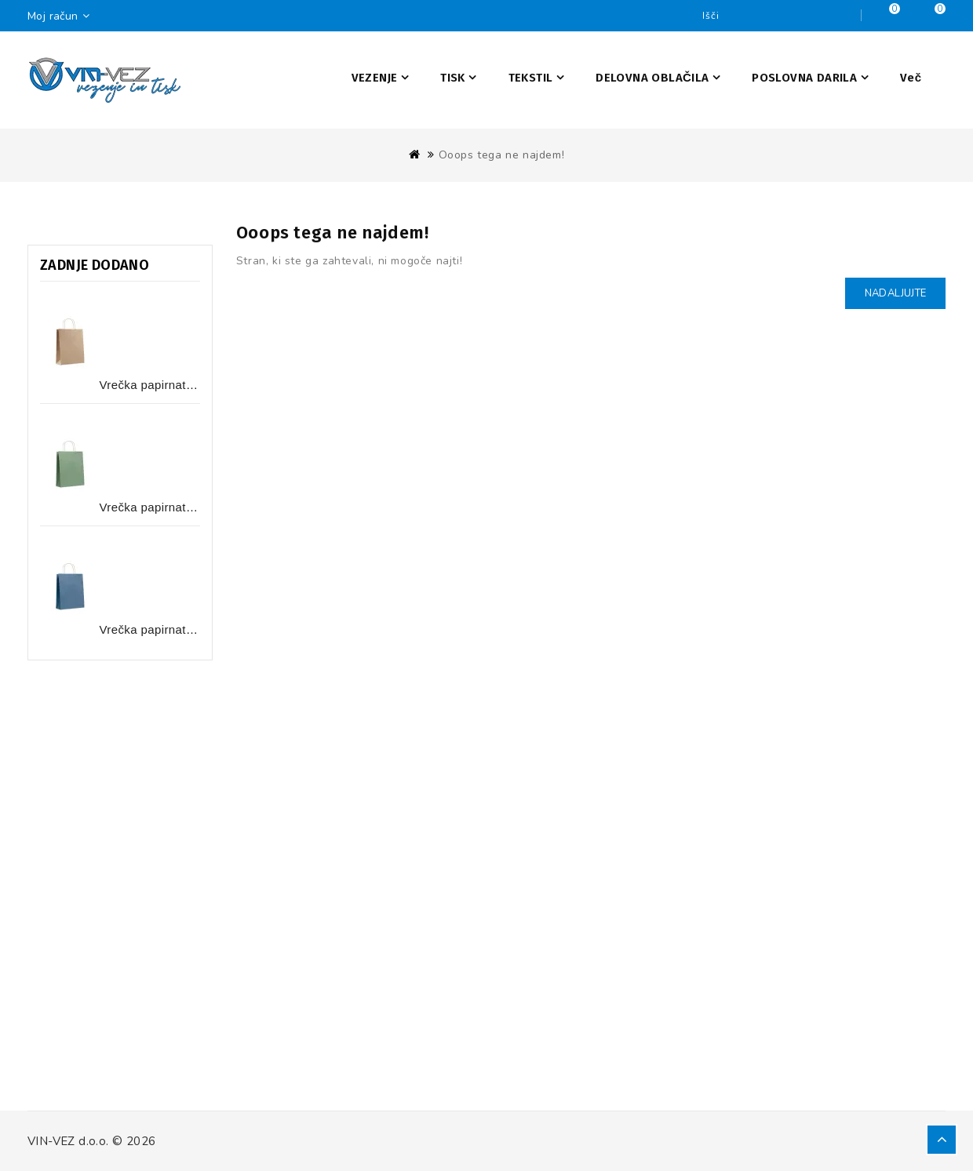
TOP (941, 1139)
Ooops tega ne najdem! (502, 154)
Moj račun (62, 16)
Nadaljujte (895, 293)
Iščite (845, 15)
